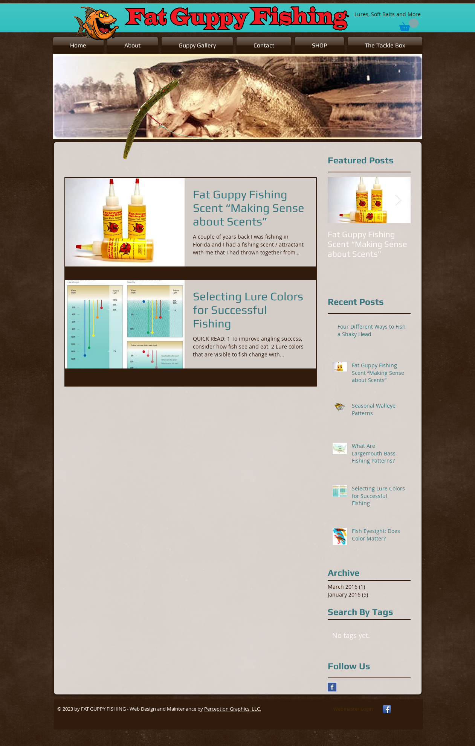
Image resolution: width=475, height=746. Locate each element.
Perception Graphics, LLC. (232, 708)
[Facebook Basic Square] (332, 687)
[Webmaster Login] (353, 709)
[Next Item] (398, 200)
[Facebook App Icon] (387, 709)
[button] (197, 45)
